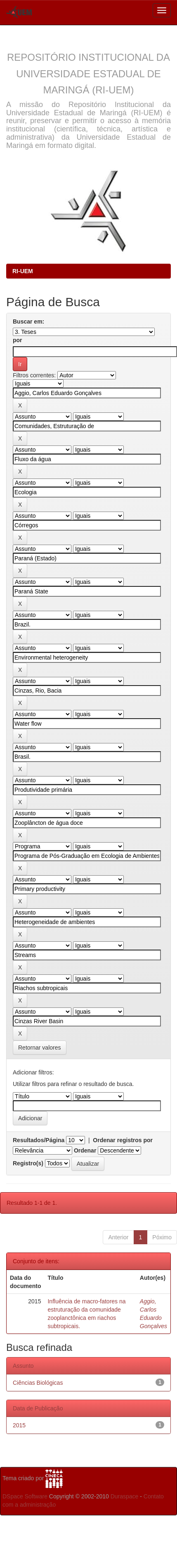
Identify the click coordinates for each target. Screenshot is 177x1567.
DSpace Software (24, 1496)
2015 (19, 1425)
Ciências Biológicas (38, 1382)
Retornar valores (39, 1047)
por (17, 340)
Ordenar (85, 1150)
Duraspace (125, 1496)
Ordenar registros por (123, 1140)
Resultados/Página (38, 1140)
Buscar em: (28, 321)
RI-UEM (22, 271)
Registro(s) (28, 1163)
